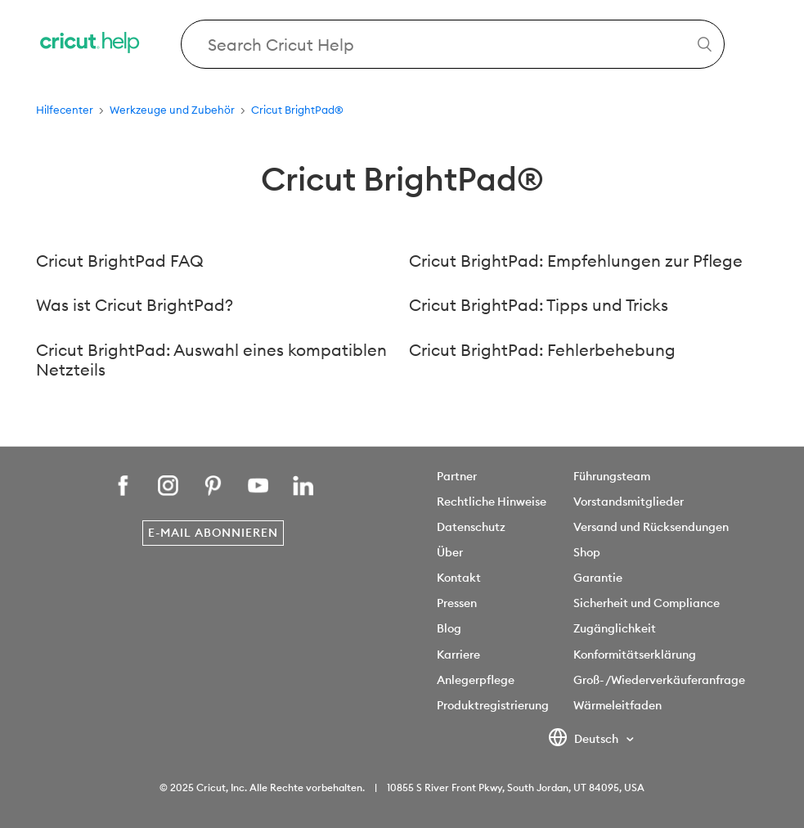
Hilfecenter (64, 109)
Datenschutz (471, 527)
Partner (457, 476)
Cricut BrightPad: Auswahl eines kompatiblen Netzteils (211, 360)
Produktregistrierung (493, 705)
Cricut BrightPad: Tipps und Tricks (538, 305)
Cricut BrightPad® (297, 109)
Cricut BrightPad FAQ (120, 260)
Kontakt (459, 577)
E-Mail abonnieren (213, 532)
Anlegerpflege (475, 680)
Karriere (458, 654)
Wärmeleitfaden (617, 705)
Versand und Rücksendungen (651, 527)
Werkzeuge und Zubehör (172, 109)
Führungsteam (611, 476)
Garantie (597, 577)
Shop (586, 552)
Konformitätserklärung (634, 654)
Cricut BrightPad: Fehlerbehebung (542, 350)
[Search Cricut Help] (453, 44)
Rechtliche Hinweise (491, 501)
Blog (449, 628)
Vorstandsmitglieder (628, 501)
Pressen (457, 603)
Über (450, 552)
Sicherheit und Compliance (646, 603)
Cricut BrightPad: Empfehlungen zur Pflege (576, 260)
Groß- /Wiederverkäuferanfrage (659, 680)
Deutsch (584, 739)
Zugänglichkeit (614, 628)
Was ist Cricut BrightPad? (134, 305)
